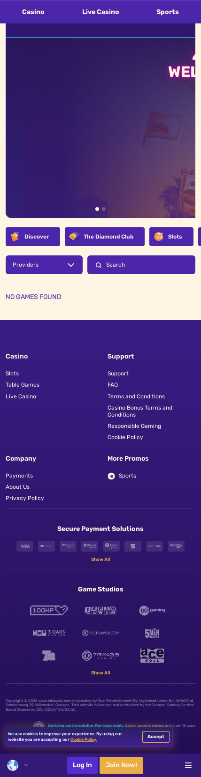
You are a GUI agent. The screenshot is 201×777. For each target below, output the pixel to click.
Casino (33, 12)
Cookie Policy (125, 437)
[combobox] (17, 765)
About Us (18, 487)
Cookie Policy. (83, 739)
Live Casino (100, 12)
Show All (100, 559)
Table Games (22, 384)
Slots (12, 373)
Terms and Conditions (136, 396)
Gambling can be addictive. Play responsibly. (86, 726)
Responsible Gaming (134, 426)
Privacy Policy (25, 498)
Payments (19, 475)
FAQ (113, 384)
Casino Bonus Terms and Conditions (140, 411)
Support (118, 373)
